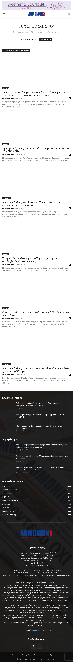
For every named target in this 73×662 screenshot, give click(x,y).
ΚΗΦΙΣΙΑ (5, 144)
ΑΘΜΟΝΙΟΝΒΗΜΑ (8, 98)
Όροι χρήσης (26, 655)
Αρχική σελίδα (46, 39)
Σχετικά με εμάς (55, 655)
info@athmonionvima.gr (41, 630)
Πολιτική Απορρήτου (41, 655)
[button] (4, 14)
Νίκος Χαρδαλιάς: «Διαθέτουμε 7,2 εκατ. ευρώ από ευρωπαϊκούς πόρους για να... (31, 204)
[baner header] (36, 5)
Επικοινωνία (16, 655)
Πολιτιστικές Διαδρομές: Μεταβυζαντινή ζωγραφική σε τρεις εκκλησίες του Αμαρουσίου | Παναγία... (34, 94)
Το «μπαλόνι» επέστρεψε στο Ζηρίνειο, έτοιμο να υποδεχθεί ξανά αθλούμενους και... (30, 260)
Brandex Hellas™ (50, 659)
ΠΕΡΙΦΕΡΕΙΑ (6, 198)
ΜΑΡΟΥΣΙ (6, 88)
